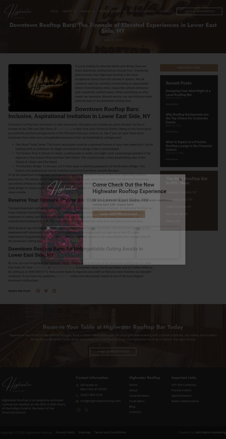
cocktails (57, 212)
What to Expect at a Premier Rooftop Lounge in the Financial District (189, 146)
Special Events (181, 396)
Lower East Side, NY (178, 206)
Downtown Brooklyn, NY (181, 192)
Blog (132, 406)
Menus (88, 11)
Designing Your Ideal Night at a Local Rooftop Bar (188, 93)
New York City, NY (177, 214)
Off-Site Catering (142, 11)
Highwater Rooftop (63, 267)
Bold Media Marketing (210, 432)
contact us (63, 276)
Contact (166, 11)
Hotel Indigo (64, 129)
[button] (38, 291)
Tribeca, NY (173, 221)
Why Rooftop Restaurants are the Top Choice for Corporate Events (187, 118)
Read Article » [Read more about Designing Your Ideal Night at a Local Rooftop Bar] (172, 104)
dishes (115, 212)
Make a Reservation (185, 401)
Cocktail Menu (139, 396)
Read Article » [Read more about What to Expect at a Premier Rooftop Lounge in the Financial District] (172, 159)
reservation (40, 267)
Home (54, 11)
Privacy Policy (65, 432)
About (69, 11)
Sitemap (85, 432)
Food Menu (137, 401)
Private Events (112, 11)
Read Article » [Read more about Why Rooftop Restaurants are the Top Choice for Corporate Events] (172, 131)
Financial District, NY (179, 199)
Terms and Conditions (110, 432)
